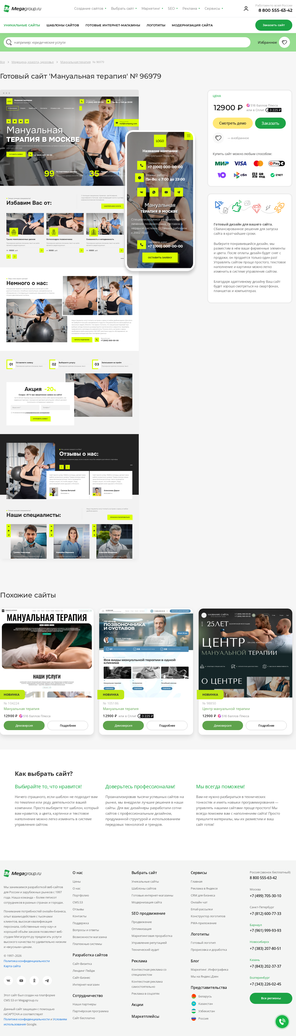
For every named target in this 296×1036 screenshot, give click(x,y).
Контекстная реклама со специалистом (149, 972)
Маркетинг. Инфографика (209, 969)
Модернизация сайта (192, 25)
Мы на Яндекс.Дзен (204, 976)
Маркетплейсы (145, 1016)
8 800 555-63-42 (276, 10)
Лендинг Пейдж (84, 971)
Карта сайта (12, 966)
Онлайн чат (199, 902)
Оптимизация (141, 929)
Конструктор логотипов (208, 916)
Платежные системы (87, 944)
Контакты (79, 916)
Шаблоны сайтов (62, 25)
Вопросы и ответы (86, 930)
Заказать (270, 123)
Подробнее (68, 725)
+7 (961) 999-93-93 (265, 930)
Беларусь (201, 996)
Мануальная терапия (21, 708)
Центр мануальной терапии (226, 708)
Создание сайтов (88, 8)
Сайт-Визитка (82, 964)
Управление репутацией (149, 943)
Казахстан (202, 1003)
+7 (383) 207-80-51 (265, 948)
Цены (77, 881)
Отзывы (78, 909)
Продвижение (142, 922)
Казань (255, 960)
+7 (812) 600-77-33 (265, 913)
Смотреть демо (232, 123)
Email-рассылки (202, 909)
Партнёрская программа (90, 1011)
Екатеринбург (260, 977)
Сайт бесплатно (84, 1018)
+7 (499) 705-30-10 (265, 895)
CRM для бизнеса (203, 895)
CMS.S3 (78, 902)
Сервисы (212, 8)
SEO (171, 8)
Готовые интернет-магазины (113, 25)
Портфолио (81, 895)
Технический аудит (145, 950)
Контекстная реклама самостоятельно (147, 984)
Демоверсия (24, 725)
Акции (137, 1004)
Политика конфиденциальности (27, 961)
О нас (76, 888)
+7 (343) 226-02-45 (265, 984)
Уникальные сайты (22, 25)
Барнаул (256, 925)
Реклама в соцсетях (146, 993)
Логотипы (156, 25)
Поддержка (81, 923)
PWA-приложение (203, 923)
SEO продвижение (148, 913)
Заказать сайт (274, 25)
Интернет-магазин (86, 984)
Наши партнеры (84, 1004)
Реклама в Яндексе (204, 888)
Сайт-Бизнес (81, 977)
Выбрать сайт (122, 8)
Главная (196, 881)
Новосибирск (259, 942)
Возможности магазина (90, 937)
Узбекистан (203, 1011)
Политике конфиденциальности (27, 1019)
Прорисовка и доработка (209, 950)
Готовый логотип (203, 943)
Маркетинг (151, 8)
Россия (199, 1018)
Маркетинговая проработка (152, 936)
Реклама (189, 8)
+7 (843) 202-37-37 (265, 966)
